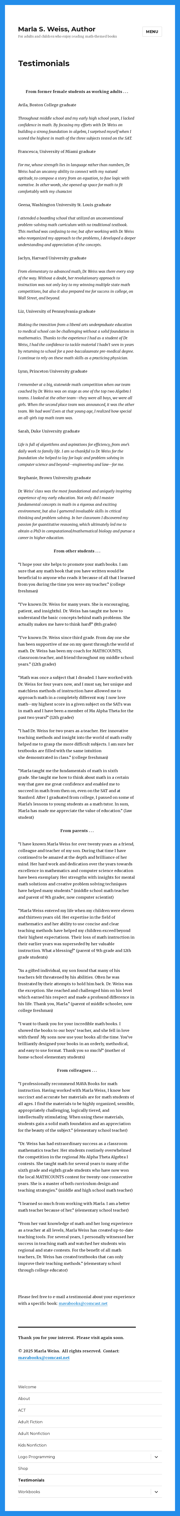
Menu (152, 31)
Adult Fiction (30, 1422)
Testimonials (31, 1480)
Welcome (27, 1387)
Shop (23, 1468)
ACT (22, 1410)
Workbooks (29, 1492)
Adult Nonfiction (34, 1433)
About (24, 1398)
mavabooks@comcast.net (83, 1303)
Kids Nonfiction (32, 1445)
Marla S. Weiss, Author (56, 29)
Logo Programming (36, 1457)
